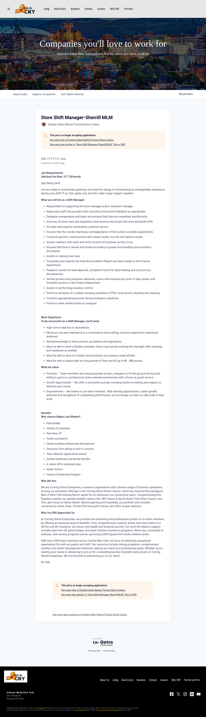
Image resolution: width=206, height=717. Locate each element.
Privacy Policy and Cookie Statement (108, 710)
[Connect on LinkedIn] (191, 694)
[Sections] (8, 9)
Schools (88, 9)
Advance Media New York (20, 692)
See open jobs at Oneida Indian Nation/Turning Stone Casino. (82, 140)
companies (43, 94)
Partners (128, 9)
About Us (104, 680)
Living (46, 9)
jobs (20, 94)
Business (75, 9)
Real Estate (60, 9)
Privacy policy (94, 651)
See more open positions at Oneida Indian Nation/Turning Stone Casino (90, 614)
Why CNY (114, 9)
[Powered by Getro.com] (103, 642)
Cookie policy (109, 651)
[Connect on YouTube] (198, 694)
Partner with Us (192, 680)
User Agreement (79, 710)
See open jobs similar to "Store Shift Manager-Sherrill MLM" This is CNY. (88, 144)
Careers (101, 9)
